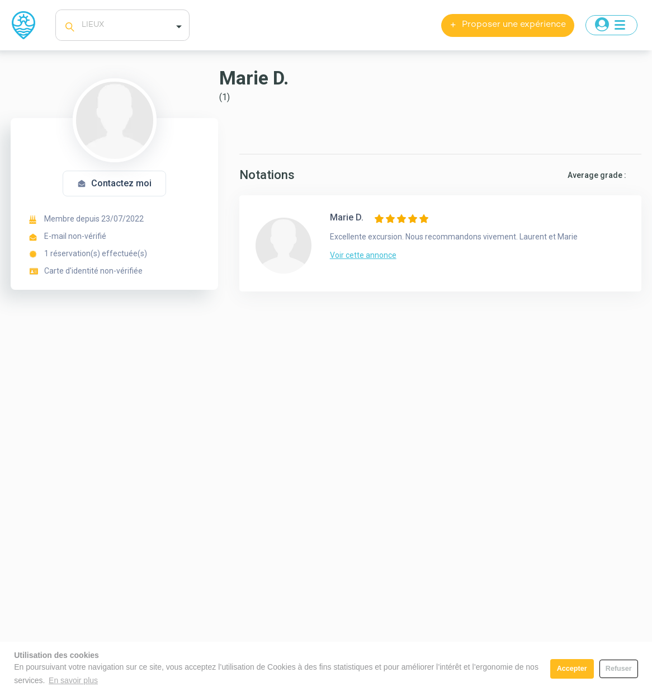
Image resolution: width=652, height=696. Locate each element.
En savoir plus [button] (73, 680)
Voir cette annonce (363, 255)
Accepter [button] (572, 669)
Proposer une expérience (508, 25)
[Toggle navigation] (611, 25)
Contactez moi (114, 183)
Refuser (619, 669)
